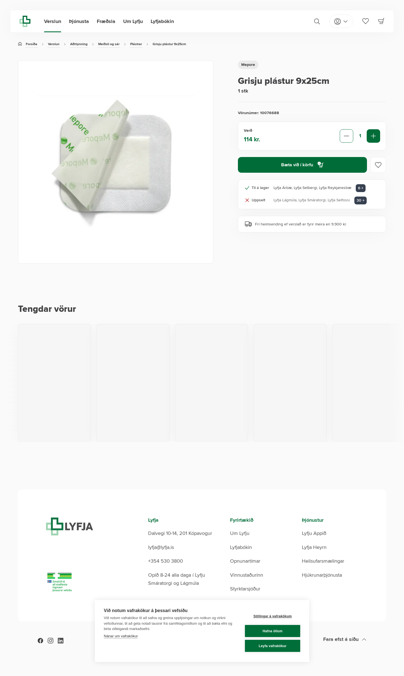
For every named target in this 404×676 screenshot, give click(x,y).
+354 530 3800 (165, 569)
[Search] (317, 21)
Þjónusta (79, 21)
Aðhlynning (79, 44)
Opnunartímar (245, 569)
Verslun (52, 21)
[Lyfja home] (25, 21)
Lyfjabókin (162, 21)
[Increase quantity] (373, 136)
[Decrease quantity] (346, 136)
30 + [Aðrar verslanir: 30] (360, 200)
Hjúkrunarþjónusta (322, 583)
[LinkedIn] (60, 649)
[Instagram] (50, 649)
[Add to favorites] (378, 165)
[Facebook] (40, 649)
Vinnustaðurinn (246, 583)
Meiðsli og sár (109, 44)
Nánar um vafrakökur (121, 636)
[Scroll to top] (344, 648)
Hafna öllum (273, 631)
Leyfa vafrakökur (272, 646)
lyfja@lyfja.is (161, 556)
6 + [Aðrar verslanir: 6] (360, 188)
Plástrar (136, 44)
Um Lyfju (133, 21)
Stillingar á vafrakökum (272, 616)
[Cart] (381, 21)
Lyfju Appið (314, 542)
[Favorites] (365, 21)
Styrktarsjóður (245, 597)
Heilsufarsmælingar (323, 569)
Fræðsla (106, 21)
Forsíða (31, 44)
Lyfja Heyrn (314, 556)
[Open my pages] (341, 21)
